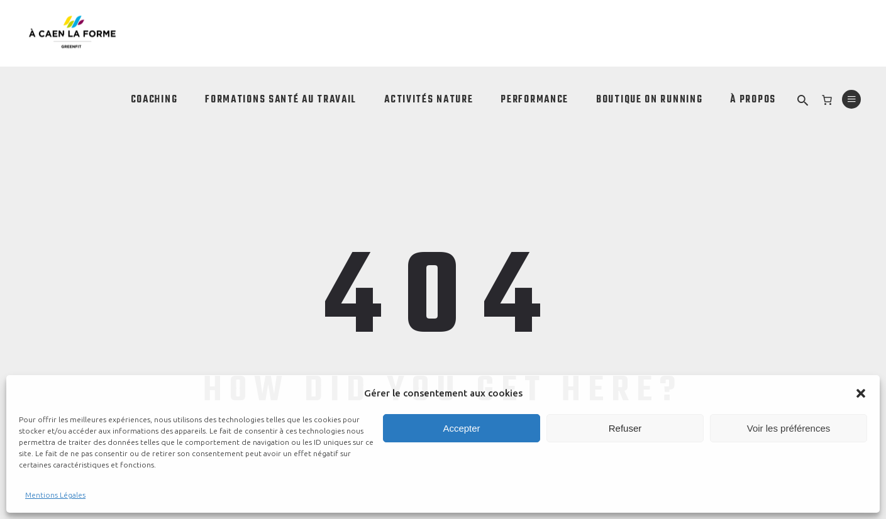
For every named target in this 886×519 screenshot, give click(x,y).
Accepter (461, 428)
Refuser (625, 428)
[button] (861, 393)
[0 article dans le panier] (826, 99)
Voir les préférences (789, 428)
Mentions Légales (55, 495)
